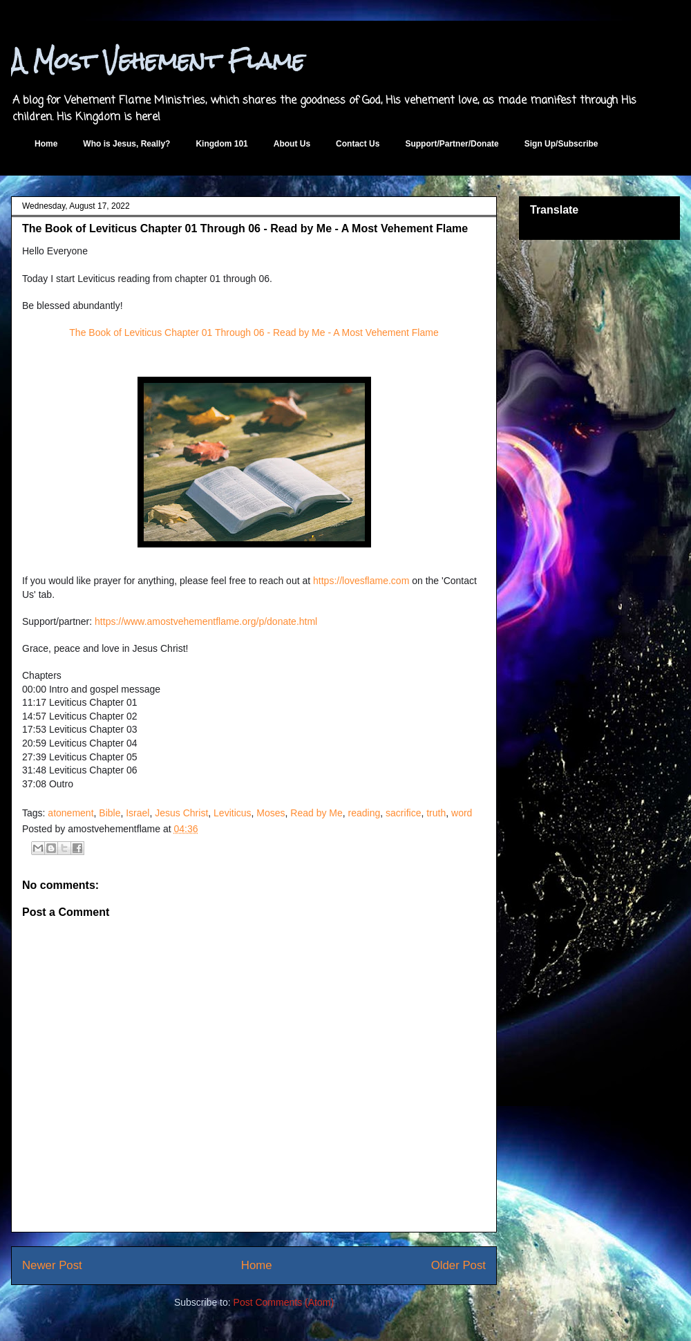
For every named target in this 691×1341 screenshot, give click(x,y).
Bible (109, 812)
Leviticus (232, 812)
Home (46, 144)
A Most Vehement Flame (158, 60)
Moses (270, 812)
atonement (70, 812)
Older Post (458, 1265)
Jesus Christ (181, 812)
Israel (137, 812)
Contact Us (357, 144)
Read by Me (316, 812)
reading (364, 812)
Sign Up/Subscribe (561, 144)
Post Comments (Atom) (284, 1302)
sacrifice (403, 812)
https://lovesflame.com (361, 580)
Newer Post (52, 1265)
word (461, 812)
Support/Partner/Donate (451, 144)
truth (436, 812)
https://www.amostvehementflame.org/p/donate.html (206, 621)
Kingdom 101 (221, 144)
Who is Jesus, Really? (126, 144)
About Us (292, 144)
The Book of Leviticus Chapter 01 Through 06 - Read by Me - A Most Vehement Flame (253, 332)
